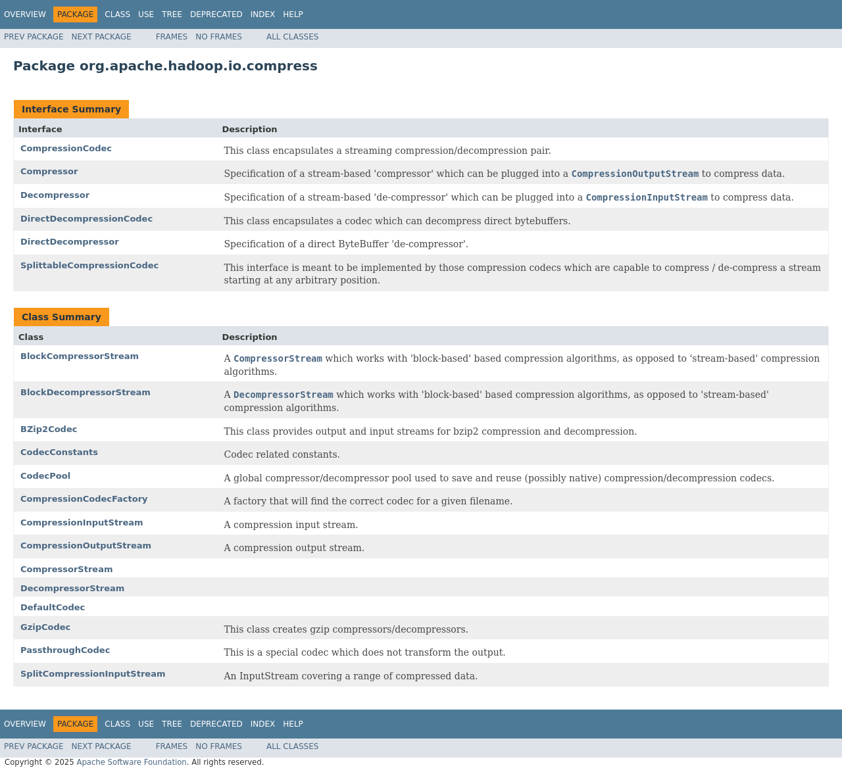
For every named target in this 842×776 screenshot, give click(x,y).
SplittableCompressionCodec (89, 265)
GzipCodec (45, 627)
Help (293, 14)
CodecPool (45, 476)
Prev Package (34, 36)
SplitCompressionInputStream (92, 674)
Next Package (102, 36)
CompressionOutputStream (85, 545)
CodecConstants (59, 452)
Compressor (49, 171)
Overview (25, 14)
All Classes (292, 36)
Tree (172, 14)
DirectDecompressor (69, 242)
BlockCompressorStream (79, 356)
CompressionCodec (66, 148)
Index (263, 14)
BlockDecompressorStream (85, 392)
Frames (172, 36)
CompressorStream (66, 569)
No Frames (218, 36)
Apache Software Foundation (131, 762)
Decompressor (54, 195)
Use (146, 14)
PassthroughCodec (65, 650)
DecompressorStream (72, 588)
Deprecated (216, 14)
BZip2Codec (48, 429)
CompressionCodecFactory (84, 499)
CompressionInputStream (81, 522)
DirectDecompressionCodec (86, 219)
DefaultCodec (52, 607)
